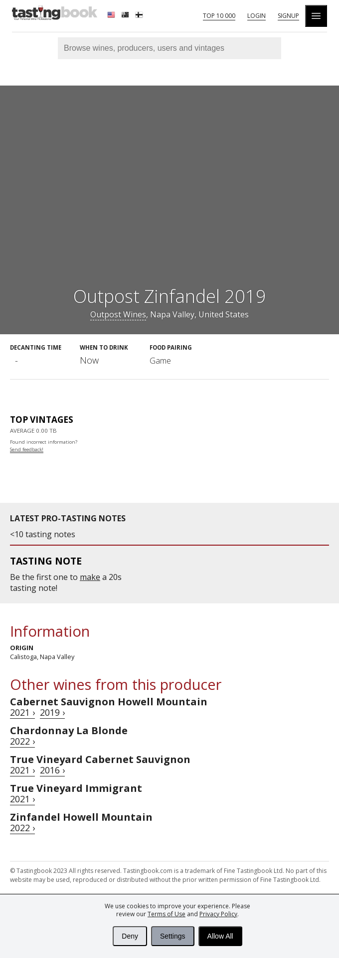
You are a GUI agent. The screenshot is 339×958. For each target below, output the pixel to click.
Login (256, 15)
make (90, 577)
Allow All (220, 936)
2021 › (22, 712)
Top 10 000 (219, 15)
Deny (130, 936)
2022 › (22, 741)
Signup (288, 15)
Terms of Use (166, 914)
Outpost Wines (118, 314)
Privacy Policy (218, 914)
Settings (172, 936)
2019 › (52, 712)
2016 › (52, 770)
